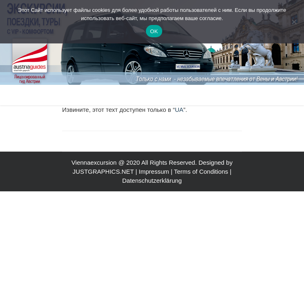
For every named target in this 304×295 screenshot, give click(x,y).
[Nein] (294, 22)
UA (179, 109)
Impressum (154, 171)
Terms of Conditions (201, 171)
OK (154, 31)
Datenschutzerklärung (152, 180)
